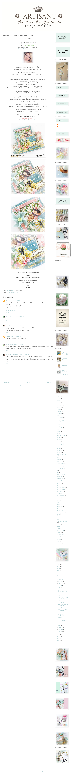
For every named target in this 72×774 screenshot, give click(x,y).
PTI (57, 500)
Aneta (7, 325)
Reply (7, 312)
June (59, 590)
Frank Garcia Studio (61, 454)
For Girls (59, 441)
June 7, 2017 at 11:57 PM (19, 316)
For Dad (59, 439)
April (59, 625)
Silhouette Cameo (61, 512)
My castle (59, 482)
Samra (7, 300)
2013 (58, 640)
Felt (58, 433)
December (61, 577)
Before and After (61, 404)
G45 (12, 292)
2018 (58, 573)
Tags (58, 519)
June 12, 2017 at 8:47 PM (19, 344)
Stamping (59, 515)
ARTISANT (60, 127)
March (60, 627)
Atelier (58, 398)
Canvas (58, 407)
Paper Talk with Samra (11, 310)
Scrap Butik (59, 504)
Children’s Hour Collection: (29, 119)
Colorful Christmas (61, 419)
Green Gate (59, 461)
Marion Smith (60, 476)
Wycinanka (59, 543)
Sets (58, 508)
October (60, 581)
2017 (58, 575)
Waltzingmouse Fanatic (62, 536)
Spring (58, 514)
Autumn (58, 400)
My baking (59, 480)
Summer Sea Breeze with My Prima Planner (63, 606)
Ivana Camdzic (9, 344)
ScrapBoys (59, 506)
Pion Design (59, 497)
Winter (58, 541)
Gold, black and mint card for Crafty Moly (63, 599)
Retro (58, 502)
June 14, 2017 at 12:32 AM (23, 354)
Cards (9, 292)
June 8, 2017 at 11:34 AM (14, 325)
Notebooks (59, 493)
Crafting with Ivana (61, 420)
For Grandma (60, 443)
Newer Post (6, 382)
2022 (58, 564)
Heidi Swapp (60, 466)
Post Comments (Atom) (15, 385)
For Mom (59, 452)
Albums (58, 396)
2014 (58, 638)
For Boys (59, 437)
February (60, 629)
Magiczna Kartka (61, 474)
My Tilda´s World (61, 489)
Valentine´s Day (60, 530)
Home (28, 382)
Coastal (58, 415)
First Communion (61, 435)
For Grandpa (60, 444)
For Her (58, 446)
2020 (58, 568)
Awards (58, 402)
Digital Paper (60, 429)
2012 (58, 643)
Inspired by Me (60, 468)
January (60, 631)
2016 (58, 634)
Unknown (8, 336)
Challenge (59, 411)
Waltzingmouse (60, 534)
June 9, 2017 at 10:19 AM (16, 336)
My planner (59, 485)
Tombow (59, 524)
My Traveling (60, 491)
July (59, 587)
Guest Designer (60, 463)
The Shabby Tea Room (62, 521)
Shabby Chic (15, 292)
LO (57, 470)
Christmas (59, 413)
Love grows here (62, 602)
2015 (58, 636)
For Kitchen (59, 450)
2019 (58, 570)
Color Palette (60, 417)
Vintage (58, 532)
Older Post (49, 382)
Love (58, 472)
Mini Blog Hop (60, 478)
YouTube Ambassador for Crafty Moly (62, 619)
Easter (58, 431)
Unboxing (59, 528)
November (61, 579)
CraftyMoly (59, 427)
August (60, 585)
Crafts (58, 424)
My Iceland (59, 483)
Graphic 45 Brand (23, 49)
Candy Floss (60, 405)
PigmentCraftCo (61, 495)
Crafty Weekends (61, 426)
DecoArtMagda (10, 316)
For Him (59, 448)
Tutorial (58, 526)
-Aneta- (59, 125)
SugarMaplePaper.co (62, 517)
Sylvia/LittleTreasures (11, 354)
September (61, 583)
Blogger (42, 771)
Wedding (59, 539)
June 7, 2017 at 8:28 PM (15, 300)
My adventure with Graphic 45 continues (62, 611)
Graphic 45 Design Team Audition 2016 (64, 353)
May (59, 623)
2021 (58, 566)
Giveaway (59, 459)
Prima (58, 498)
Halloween (59, 465)
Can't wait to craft (62, 591)
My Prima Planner (61, 487)
